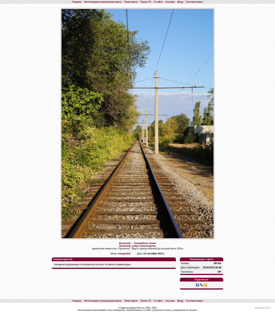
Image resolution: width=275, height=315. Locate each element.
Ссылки (170, 2)
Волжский (124, 243)
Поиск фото (131, 2)
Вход (180, 2)
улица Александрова (144, 246)
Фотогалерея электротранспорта (102, 2)
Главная (76, 2)
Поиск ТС (146, 2)
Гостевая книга (194, 2)
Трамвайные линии (145, 243)
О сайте (158, 2)
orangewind (124, 253)
